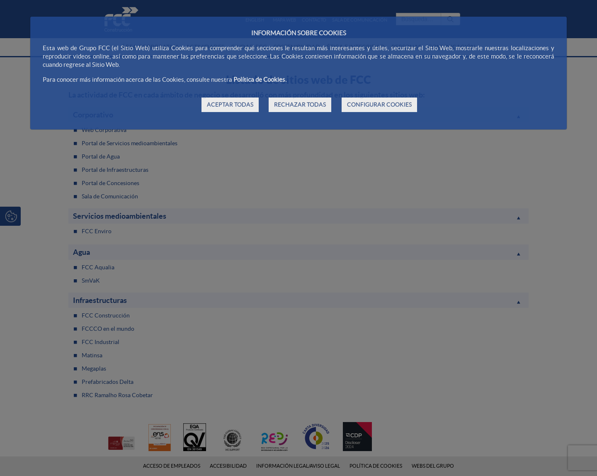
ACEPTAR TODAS (230, 104)
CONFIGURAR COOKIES (379, 104)
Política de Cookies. (259, 79)
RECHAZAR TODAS (300, 104)
